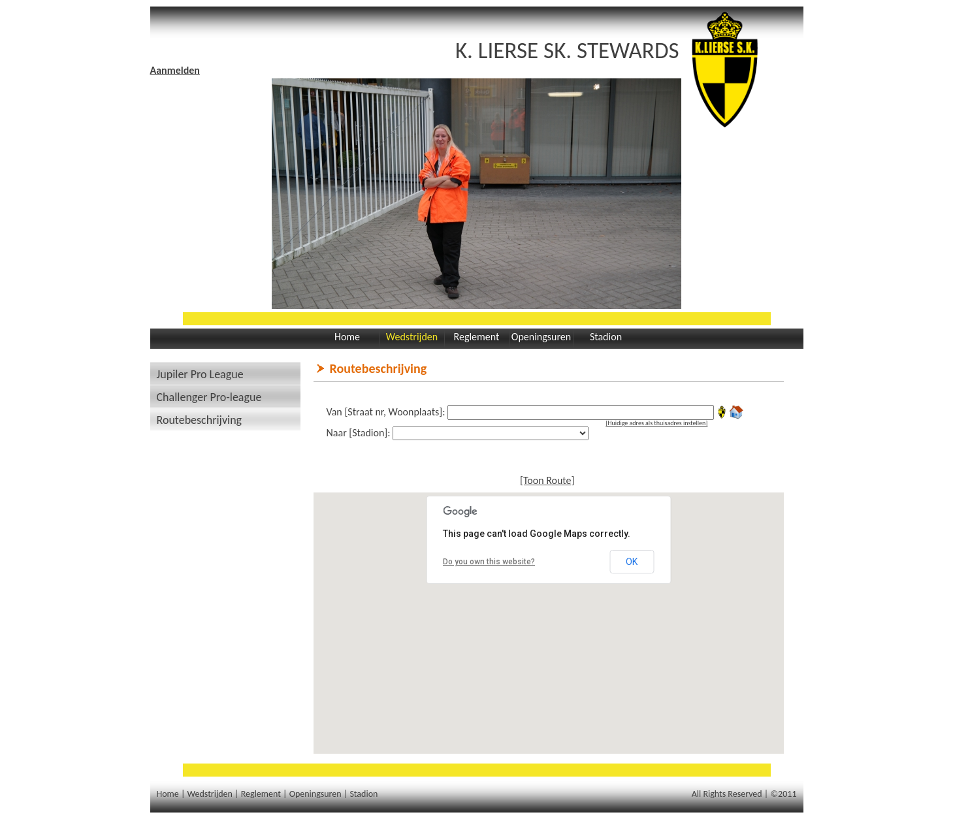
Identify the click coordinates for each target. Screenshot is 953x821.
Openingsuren (541, 336)
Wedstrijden (412, 336)
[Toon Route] (547, 480)
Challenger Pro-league (209, 397)
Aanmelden (175, 70)
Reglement (477, 336)
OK (632, 561)
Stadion (606, 336)
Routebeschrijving (199, 420)
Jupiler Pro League (200, 374)
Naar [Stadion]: (359, 433)
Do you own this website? (489, 561)
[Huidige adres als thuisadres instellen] (656, 423)
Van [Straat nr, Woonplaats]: (386, 412)
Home (347, 336)
